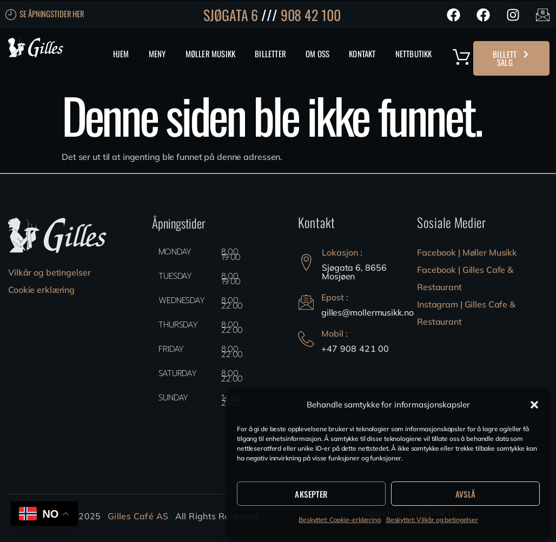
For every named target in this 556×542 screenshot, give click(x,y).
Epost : (335, 297)
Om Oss (317, 53)
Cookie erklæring (41, 289)
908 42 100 (311, 14)
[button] (534, 404)
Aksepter (311, 494)
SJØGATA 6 (230, 14)
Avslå (465, 494)
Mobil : (335, 333)
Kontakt (362, 53)
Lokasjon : (342, 252)
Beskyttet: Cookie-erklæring (340, 520)
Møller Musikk (211, 53)
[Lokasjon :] (306, 262)
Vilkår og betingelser (49, 272)
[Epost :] (306, 303)
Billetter (270, 53)
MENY (157, 53)
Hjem (121, 53)
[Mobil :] (306, 339)
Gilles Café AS (138, 516)
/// (269, 14)
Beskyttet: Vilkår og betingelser (432, 520)
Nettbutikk (413, 53)
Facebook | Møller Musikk (467, 252)
